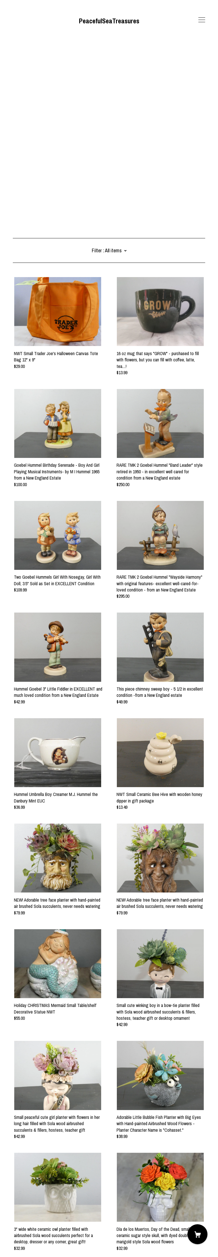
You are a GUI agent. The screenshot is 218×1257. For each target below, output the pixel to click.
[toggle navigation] (201, 20)
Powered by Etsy (27, 1241)
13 (139, 1197)
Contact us (22, 1225)
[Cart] (197, 1234)
